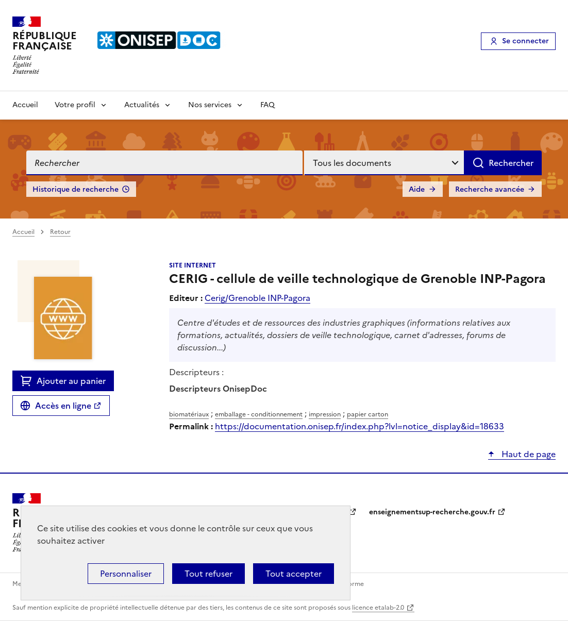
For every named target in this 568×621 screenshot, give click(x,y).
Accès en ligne (63, 405)
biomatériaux (189, 414)
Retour (60, 232)
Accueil (25, 104)
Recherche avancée (489, 189)
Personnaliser (126, 573)
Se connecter (525, 41)
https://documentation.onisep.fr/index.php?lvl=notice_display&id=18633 (359, 426)
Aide (417, 189)
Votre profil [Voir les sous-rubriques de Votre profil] (75, 104)
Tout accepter (293, 573)
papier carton (367, 414)
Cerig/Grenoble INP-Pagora (257, 298)
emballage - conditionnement (259, 414)
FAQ (267, 104)
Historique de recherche (75, 189)
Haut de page (527, 454)
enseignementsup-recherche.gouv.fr (432, 512)
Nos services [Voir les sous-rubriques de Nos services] (209, 104)
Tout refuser (208, 573)
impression (325, 414)
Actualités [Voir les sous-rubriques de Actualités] (141, 104)
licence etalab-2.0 (378, 607)
